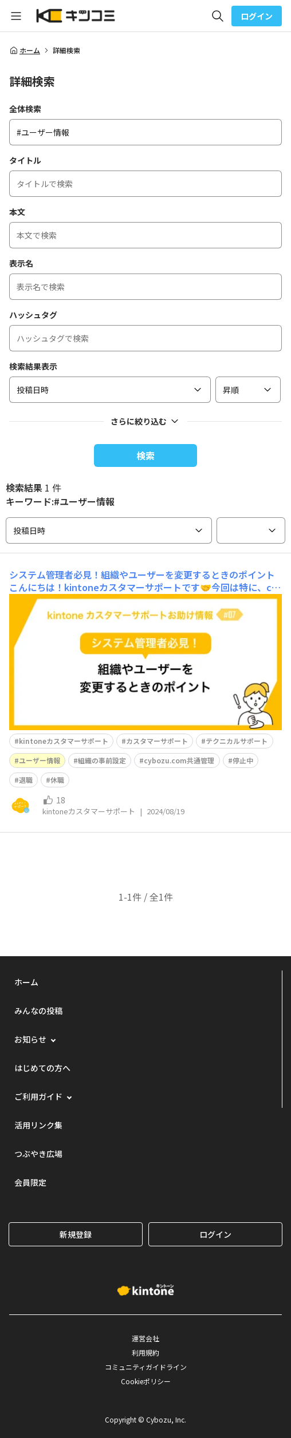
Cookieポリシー (146, 1381)
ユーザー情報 (39, 760)
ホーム (24, 50)
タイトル (25, 160)
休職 (57, 780)
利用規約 (145, 1352)
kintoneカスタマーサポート (63, 741)
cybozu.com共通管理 (179, 760)
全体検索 (25, 108)
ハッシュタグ (33, 314)
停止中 (243, 760)
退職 (26, 780)
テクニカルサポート (237, 741)
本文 (17, 211)
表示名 (21, 263)
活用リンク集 (38, 1125)
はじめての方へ (42, 1067)
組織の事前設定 (102, 760)
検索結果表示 (33, 366)
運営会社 (145, 1338)
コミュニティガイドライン (146, 1367)
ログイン (257, 16)
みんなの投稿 (38, 1010)
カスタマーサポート (157, 741)
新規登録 (76, 1234)
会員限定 (30, 1182)
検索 (145, 455)
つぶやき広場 (38, 1153)
